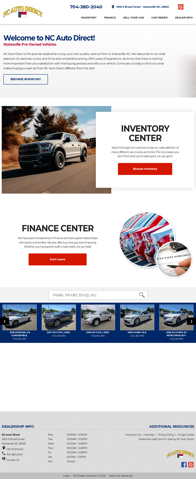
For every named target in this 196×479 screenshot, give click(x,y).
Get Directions (15, 449)
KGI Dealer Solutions (85, 475)
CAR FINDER (159, 18)
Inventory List (133, 434)
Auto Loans (57, 259)
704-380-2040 (86, 7)
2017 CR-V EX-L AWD (59, 332)
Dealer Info (184, 18)
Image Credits (186, 434)
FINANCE (110, 18)
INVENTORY (88, 18)
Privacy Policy (166, 434)
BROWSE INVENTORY (26, 79)
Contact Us (13, 460)
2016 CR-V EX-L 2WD (98, 332)
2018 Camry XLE (137, 332)
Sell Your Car (133, 18)
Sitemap (149, 434)
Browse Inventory (145, 168)
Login (66, 475)
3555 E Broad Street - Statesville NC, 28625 (140, 7)
